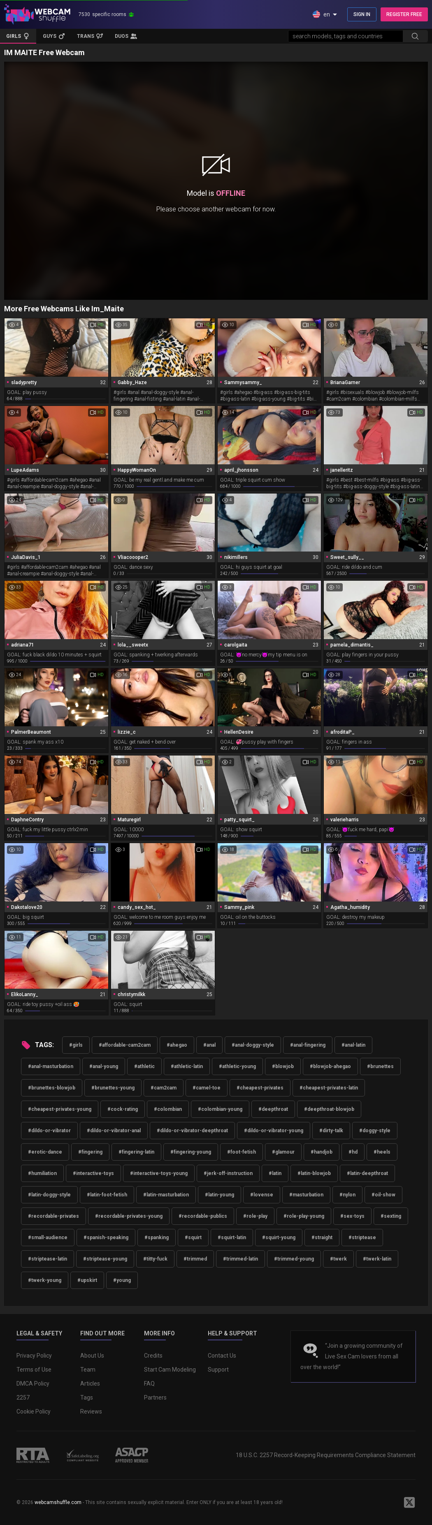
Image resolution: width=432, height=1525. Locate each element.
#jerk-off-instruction (228, 1173)
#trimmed (195, 1259)
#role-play (255, 1216)
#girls (76, 1045)
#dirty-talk (331, 1130)
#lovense (261, 1195)
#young (122, 1280)
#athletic (144, 1066)
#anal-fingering (307, 1045)
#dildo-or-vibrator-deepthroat (192, 1130)
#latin (275, 1173)
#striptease (362, 1237)
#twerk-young (44, 1280)
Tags (86, 1397)
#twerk (338, 1259)
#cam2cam (164, 1088)
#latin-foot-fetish (107, 1195)
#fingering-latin (136, 1152)
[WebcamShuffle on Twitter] (409, 1502)
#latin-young (219, 1195)
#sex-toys (352, 1216)
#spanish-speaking (106, 1237)
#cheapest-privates (260, 1088)
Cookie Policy (33, 1411)
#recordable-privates (53, 1216)
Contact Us (222, 1355)
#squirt (193, 1237)
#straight (321, 1237)
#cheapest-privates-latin (329, 1088)
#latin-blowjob (314, 1173)
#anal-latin (353, 1045)
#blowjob (283, 1066)
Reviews (91, 1411)
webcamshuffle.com (58, 1502)
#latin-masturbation (166, 1195)
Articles (90, 1383)
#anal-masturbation (50, 1066)
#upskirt (87, 1280)
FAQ (149, 1383)
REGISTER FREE (404, 14)
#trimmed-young (294, 1259)
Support (218, 1369)
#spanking (156, 1237)
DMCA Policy (32, 1383)
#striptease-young (105, 1259)
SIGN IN (361, 14)
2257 (23, 1397)
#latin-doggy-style (49, 1195)
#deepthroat (273, 1109)
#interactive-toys (93, 1173)
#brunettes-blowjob (51, 1088)
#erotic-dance (45, 1152)
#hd (353, 1152)
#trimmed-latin (240, 1259)
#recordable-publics (203, 1216)
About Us (92, 1355)
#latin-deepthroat (367, 1173)
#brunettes (380, 1066)
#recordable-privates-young (129, 1216)
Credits (153, 1355)
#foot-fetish (241, 1152)
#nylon (347, 1195)
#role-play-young (303, 1216)
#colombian (168, 1109)
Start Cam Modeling (170, 1369)
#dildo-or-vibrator (49, 1130)
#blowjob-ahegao (330, 1066)
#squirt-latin (232, 1237)
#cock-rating (122, 1109)
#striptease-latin (47, 1259)
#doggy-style (374, 1130)
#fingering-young (190, 1152)
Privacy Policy (34, 1355)
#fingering (90, 1152)
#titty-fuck (155, 1259)
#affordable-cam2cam (125, 1045)
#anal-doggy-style (253, 1045)
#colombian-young (220, 1109)
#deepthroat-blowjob (329, 1109)
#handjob (321, 1152)
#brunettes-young (113, 1088)
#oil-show (383, 1195)
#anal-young (103, 1066)
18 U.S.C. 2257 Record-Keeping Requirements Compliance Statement (326, 1455)
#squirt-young (278, 1237)
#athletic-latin (187, 1066)
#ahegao (177, 1045)
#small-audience (47, 1237)
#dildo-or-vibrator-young (273, 1130)
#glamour (283, 1152)
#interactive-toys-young (159, 1173)
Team (87, 1369)
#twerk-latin (377, 1259)
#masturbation (306, 1195)
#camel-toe (207, 1088)
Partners (155, 1397)
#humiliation (42, 1173)
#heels (382, 1152)
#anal (209, 1045)
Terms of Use (33, 1369)
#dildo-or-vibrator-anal (114, 1130)
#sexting (391, 1216)
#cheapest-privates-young (59, 1109)
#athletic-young (237, 1066)
